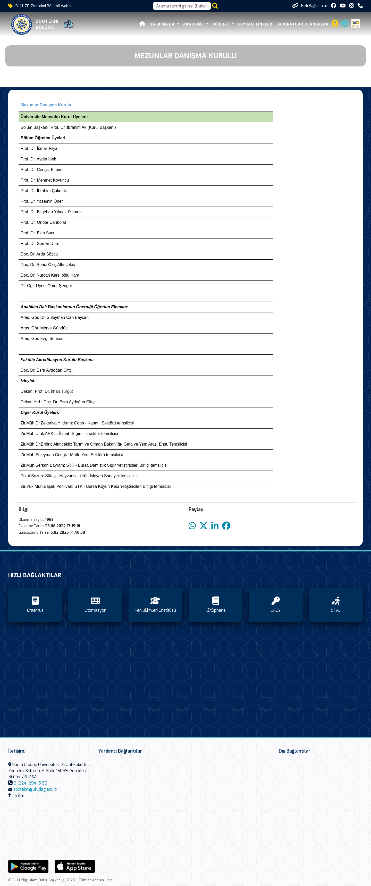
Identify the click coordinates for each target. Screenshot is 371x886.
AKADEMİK (194, 24)
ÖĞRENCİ (221, 24)
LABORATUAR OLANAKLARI (303, 24)
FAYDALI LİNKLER (255, 24)
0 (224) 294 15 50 (30, 783)
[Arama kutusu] (182, 6)
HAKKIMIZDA (163, 24)
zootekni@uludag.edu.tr (35, 789)
